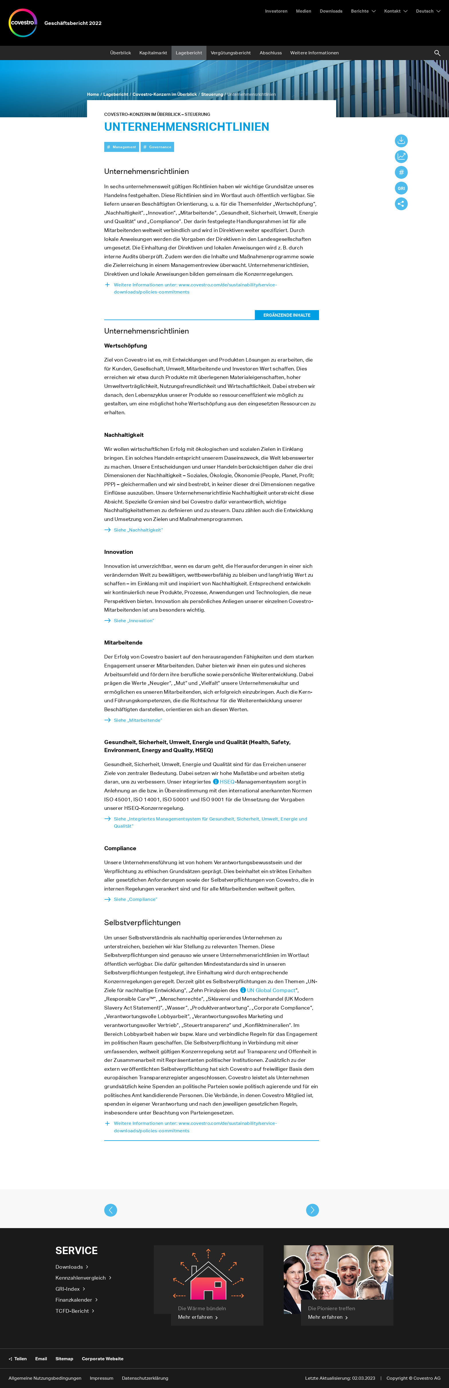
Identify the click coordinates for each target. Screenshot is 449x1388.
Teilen (20, 1358)
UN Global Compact (271, 990)
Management (124, 146)
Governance (160, 146)
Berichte (360, 10)
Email (41, 1358)
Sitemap (64, 1358)
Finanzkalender (74, 1299)
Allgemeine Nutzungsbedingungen (45, 1378)
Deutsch (425, 10)
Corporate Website (102, 1358)
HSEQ (227, 781)
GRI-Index (68, 1289)
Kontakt (392, 10)
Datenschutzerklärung (145, 1378)
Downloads (69, 1267)
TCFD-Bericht (72, 1311)
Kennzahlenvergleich (81, 1277)
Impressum (101, 1378)
